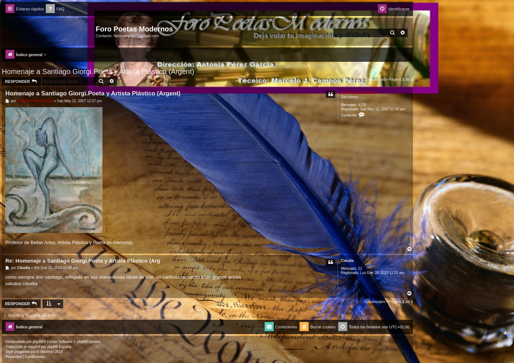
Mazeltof (47, 352)
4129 (362, 105)
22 (360, 268)
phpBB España (59, 347)
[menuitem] (55, 9)
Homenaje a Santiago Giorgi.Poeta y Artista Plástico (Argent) (98, 71)
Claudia (347, 261)
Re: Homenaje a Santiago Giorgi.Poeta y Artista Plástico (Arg (82, 261)
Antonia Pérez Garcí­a (359, 93)
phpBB (38, 342)
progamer (22, 352)
